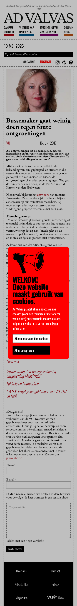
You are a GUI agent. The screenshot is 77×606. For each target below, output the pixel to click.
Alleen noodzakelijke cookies (31, 338)
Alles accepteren (24, 350)
